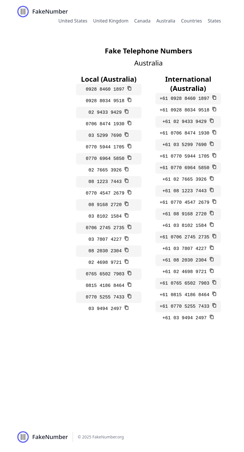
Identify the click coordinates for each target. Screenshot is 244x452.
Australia (165, 21)
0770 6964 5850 (106, 158)
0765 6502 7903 (106, 274)
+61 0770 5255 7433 (186, 306)
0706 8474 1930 (106, 124)
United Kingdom (111, 21)
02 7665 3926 (107, 170)
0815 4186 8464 (106, 285)
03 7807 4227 (107, 239)
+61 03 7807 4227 (185, 248)
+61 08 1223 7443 (185, 191)
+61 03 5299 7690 (185, 144)
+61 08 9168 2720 (185, 214)
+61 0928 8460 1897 (186, 98)
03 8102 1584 (107, 216)
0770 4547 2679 (106, 193)
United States (72, 21)
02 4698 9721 (107, 262)
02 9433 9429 (107, 112)
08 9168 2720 (107, 205)
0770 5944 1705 (106, 147)
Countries (191, 21)
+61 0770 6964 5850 (186, 168)
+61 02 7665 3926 (185, 179)
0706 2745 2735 (106, 228)
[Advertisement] (122, 378)
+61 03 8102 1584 (185, 225)
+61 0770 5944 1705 (186, 156)
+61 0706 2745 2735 (186, 237)
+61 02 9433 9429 (185, 121)
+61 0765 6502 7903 (186, 283)
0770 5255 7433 (106, 297)
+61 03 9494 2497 (185, 318)
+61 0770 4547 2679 (186, 202)
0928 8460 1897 (106, 89)
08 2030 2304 (107, 251)
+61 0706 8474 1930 (186, 133)
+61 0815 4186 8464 (186, 295)
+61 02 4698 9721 (185, 271)
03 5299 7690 (107, 135)
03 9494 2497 (107, 308)
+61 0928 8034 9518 (186, 110)
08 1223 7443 (107, 181)
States (214, 21)
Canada (142, 21)
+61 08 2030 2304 (185, 260)
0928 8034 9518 (106, 101)
